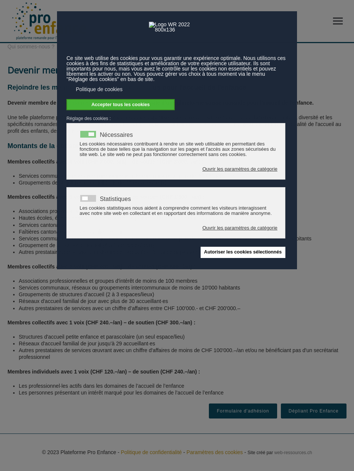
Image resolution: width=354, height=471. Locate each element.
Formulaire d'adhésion (243, 411)
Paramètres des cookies (214, 452)
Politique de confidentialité (151, 452)
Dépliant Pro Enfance (314, 411)
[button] (339, 21)
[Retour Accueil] (49, 21)
